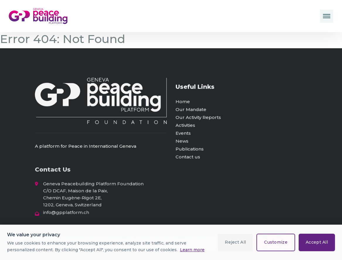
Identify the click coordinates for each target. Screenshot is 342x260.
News (182, 142)
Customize (275, 242)
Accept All (317, 242)
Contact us (188, 158)
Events (183, 134)
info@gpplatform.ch (66, 214)
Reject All (235, 242)
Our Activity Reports (198, 118)
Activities (185, 126)
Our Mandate (191, 110)
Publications (190, 150)
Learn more (192, 249)
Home (183, 102)
